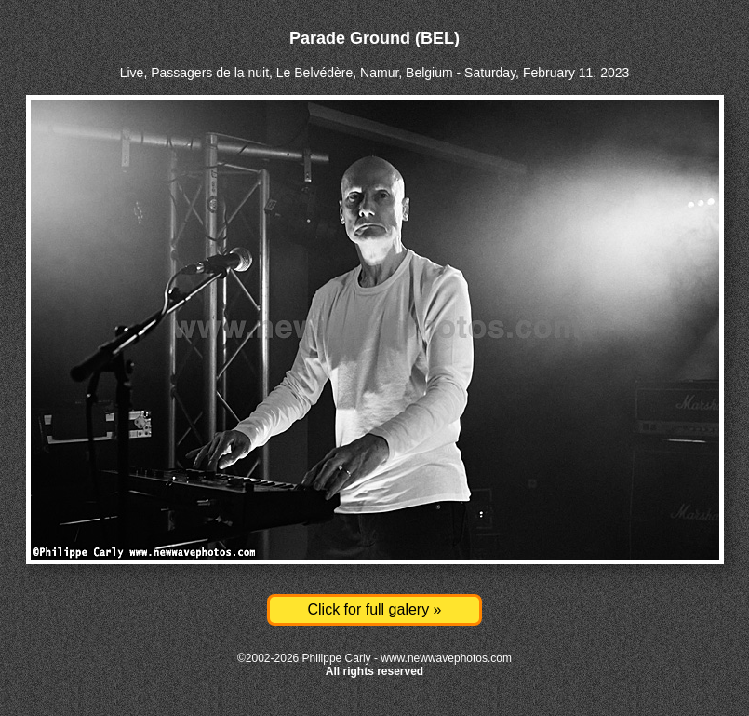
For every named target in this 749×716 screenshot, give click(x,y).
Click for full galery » (374, 609)
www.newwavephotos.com (446, 658)
